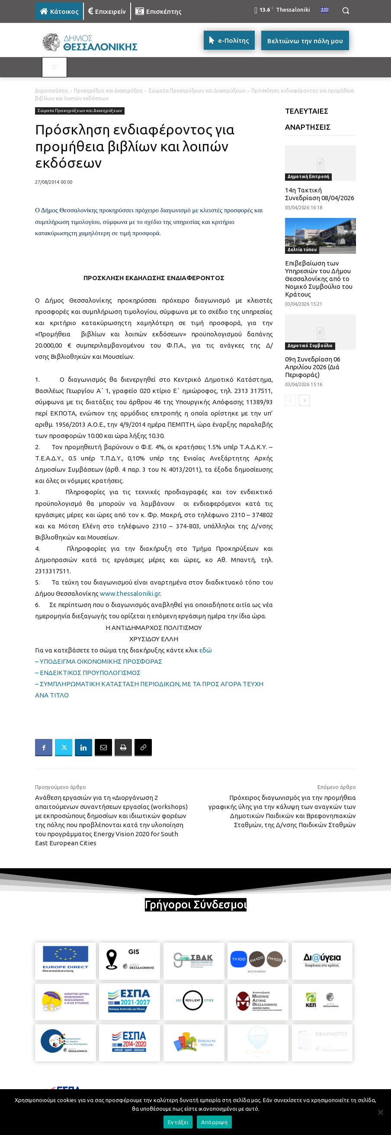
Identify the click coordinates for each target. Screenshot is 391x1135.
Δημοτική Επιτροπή (308, 176)
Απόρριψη (214, 1122)
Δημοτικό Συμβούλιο (310, 345)
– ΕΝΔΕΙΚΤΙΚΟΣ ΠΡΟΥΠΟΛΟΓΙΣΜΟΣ (88, 672)
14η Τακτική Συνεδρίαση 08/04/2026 (319, 193)
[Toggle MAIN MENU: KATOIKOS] (54, 67)
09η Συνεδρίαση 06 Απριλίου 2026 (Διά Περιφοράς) (312, 366)
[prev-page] (290, 400)
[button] (345, 10)
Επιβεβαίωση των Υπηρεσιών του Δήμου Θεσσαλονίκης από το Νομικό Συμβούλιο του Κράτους (319, 278)
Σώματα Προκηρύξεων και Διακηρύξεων (197, 90)
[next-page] (304, 400)
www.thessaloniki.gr (130, 593)
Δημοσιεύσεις (51, 90)
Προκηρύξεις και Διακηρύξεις (108, 90)
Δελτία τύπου (302, 249)
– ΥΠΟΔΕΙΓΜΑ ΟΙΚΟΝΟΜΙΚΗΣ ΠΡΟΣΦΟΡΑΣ (98, 661)
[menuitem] (325, 10)
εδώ (205, 650)
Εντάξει (178, 1122)
